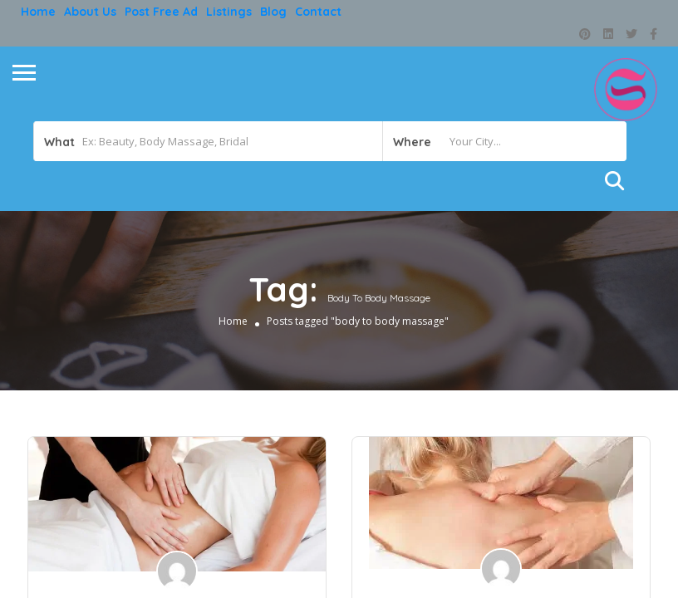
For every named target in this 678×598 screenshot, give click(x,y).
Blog (273, 11)
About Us (90, 11)
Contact (318, 11)
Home (38, 11)
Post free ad (161, 11)
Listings (229, 11)
